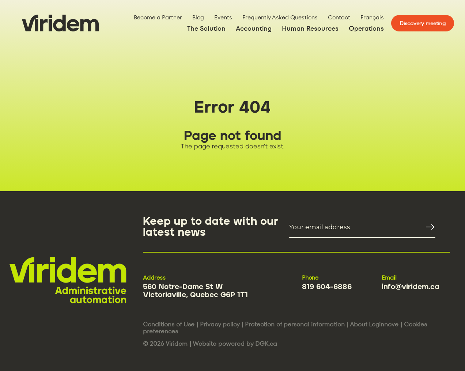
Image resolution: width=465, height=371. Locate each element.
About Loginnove (374, 324)
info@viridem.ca (410, 287)
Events (223, 17)
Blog (198, 17)
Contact (339, 17)
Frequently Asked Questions (280, 17)
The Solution (206, 28)
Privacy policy (219, 324)
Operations (366, 28)
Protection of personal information (295, 324)
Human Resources (310, 28)
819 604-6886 (327, 287)
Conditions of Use (168, 324)
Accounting (254, 28)
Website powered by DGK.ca (235, 343)
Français (372, 17)
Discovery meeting (423, 23)
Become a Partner (158, 17)
